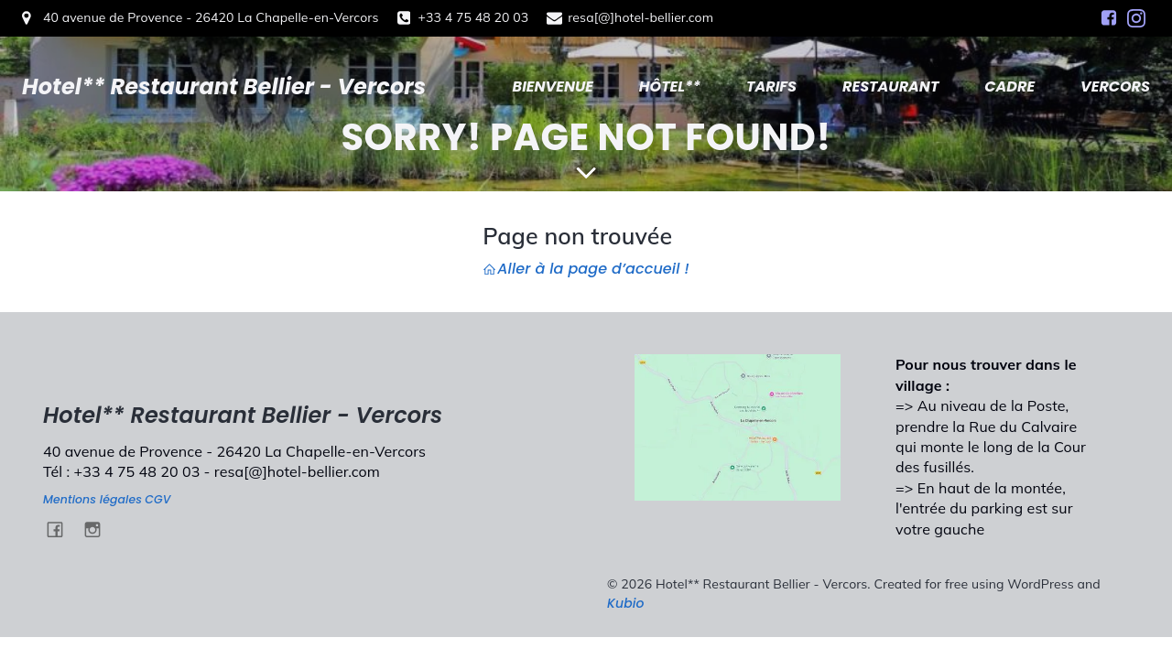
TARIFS (771, 86)
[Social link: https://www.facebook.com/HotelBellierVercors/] (1109, 18)
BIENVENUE (553, 86)
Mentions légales (92, 499)
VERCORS (1115, 86)
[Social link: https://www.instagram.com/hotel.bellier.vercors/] (1136, 18)
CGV (157, 499)
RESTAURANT (890, 86)
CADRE (1009, 86)
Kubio (626, 603)
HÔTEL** (669, 86)
